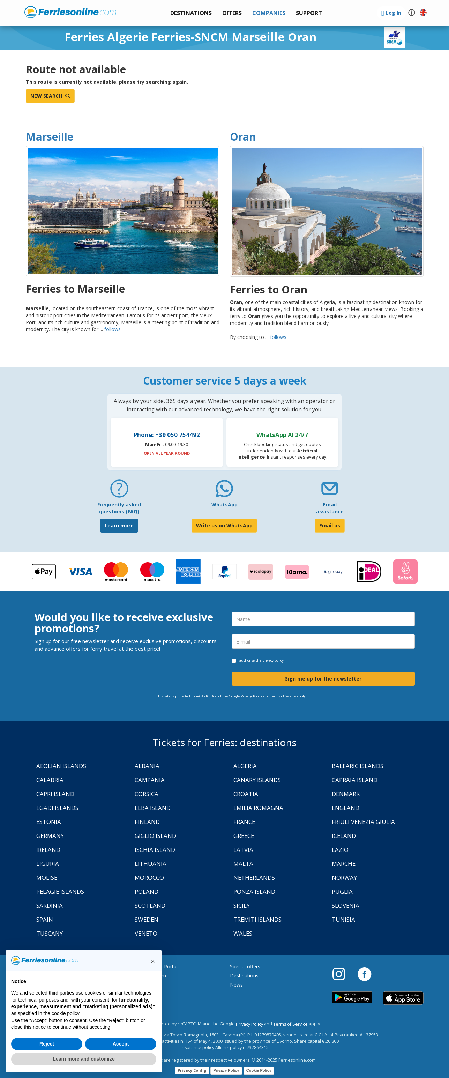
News (236, 984)
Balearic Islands (357, 766)
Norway (344, 877)
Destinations (244, 975)
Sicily (241, 905)
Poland (146, 891)
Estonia (48, 822)
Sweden (146, 919)
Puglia (342, 891)
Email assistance (330, 508)
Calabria (49, 780)
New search (50, 95)
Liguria (47, 864)
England (345, 808)
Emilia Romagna (258, 808)
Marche (344, 864)
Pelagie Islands (60, 891)
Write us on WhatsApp (224, 525)
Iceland (344, 836)
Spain (44, 919)
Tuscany (49, 933)
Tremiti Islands (257, 919)
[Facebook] (364, 973)
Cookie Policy (258, 1070)
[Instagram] (342, 973)
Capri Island (55, 794)
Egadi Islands (57, 808)
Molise (46, 877)
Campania (150, 780)
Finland (147, 822)
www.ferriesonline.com (70, 12)
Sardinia (49, 905)
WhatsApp (224, 504)
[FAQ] (119, 491)
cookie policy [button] (65, 1013)
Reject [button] (46, 1044)
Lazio (340, 850)
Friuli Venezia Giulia (363, 822)
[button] (309, 13)
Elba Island (153, 808)
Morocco (149, 877)
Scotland (150, 905)
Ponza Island (254, 891)
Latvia (243, 850)
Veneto (146, 933)
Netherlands (254, 877)
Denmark (346, 794)
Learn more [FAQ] (119, 525)
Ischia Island (155, 850)
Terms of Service (283, 696)
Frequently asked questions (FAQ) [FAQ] (119, 508)
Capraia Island (354, 780)
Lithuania (150, 864)
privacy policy (273, 660)
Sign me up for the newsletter (323, 678)
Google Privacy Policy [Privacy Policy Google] (245, 696)
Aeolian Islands (61, 766)
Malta (243, 864)
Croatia (245, 794)
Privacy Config (192, 1070)
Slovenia (345, 905)
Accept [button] (121, 1044)
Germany (50, 836)
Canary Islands (257, 780)
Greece (243, 836)
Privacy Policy (249, 1024)
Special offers (245, 966)
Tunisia (343, 919)
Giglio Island (155, 836)
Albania (147, 766)
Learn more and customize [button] (83, 1059)
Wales (242, 933)
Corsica (146, 794)
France (244, 822)
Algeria (245, 766)
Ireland (48, 850)
